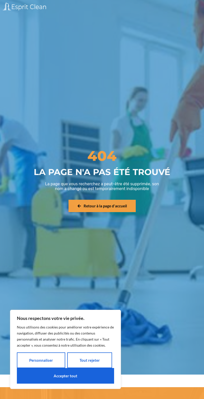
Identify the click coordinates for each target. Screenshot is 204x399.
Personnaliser (41, 360)
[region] (65, 349)
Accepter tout (65, 376)
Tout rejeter (90, 360)
